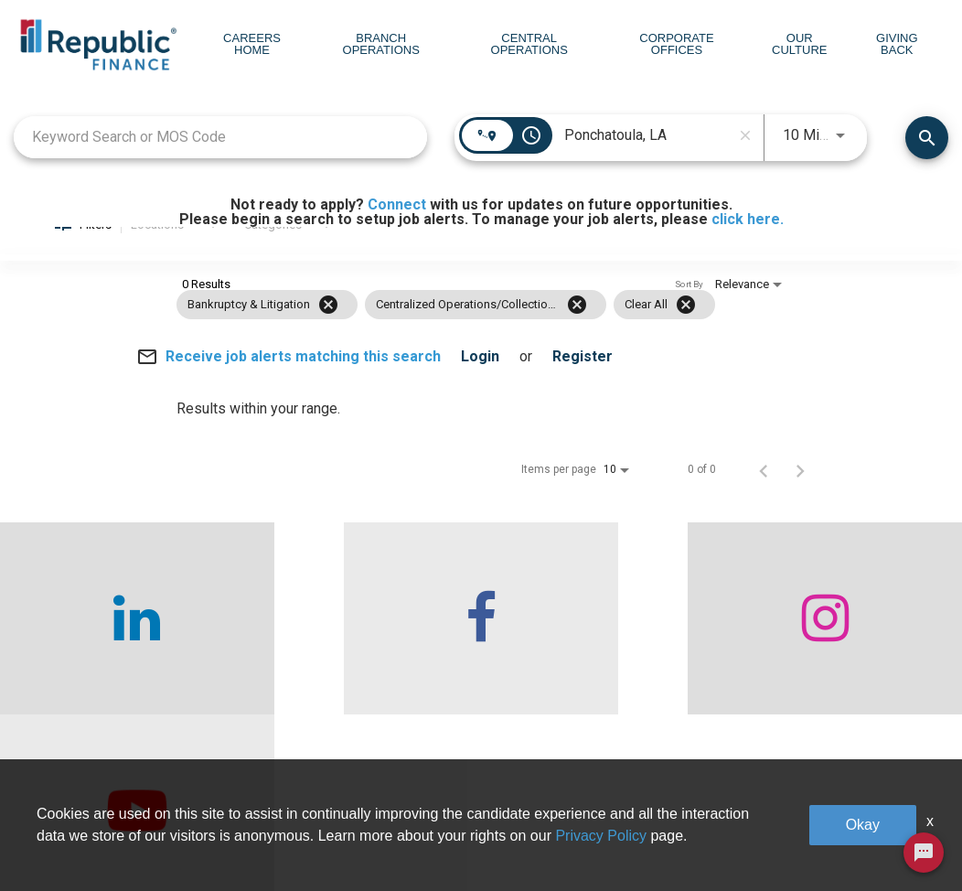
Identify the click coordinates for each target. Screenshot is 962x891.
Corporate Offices (676, 44)
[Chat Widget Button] (923, 852)
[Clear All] (686, 328)
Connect (397, 204)
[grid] (445, 328)
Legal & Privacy (806, 838)
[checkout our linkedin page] (120, 642)
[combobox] (220, 158)
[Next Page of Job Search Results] (800, 493)
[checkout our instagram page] (601, 642)
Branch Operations (381, 44)
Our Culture (799, 44)
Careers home (241, 838)
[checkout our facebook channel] (360, 642)
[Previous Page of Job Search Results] (763, 493)
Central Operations (529, 44)
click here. (747, 219)
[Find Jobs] (926, 158)
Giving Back (897, 44)
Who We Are (236, 798)
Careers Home (252, 44)
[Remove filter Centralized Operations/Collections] (577, 328)
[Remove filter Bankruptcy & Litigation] (328, 328)
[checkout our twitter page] (842, 642)
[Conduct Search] (926, 158)
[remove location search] (745, 156)
